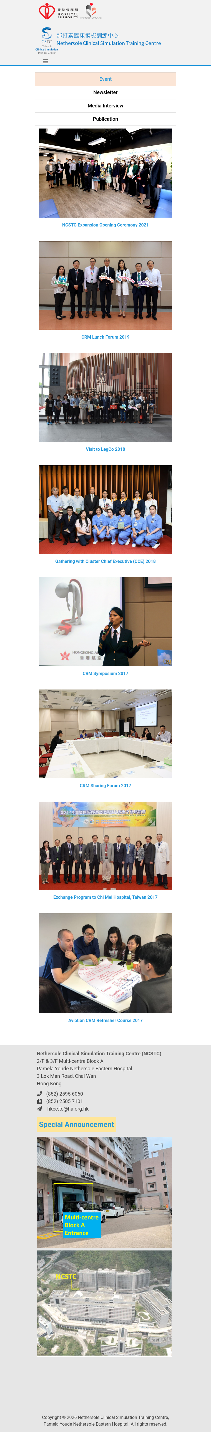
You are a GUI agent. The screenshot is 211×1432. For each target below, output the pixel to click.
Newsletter (105, 92)
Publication (105, 119)
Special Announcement (76, 1124)
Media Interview (105, 106)
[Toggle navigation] (41, 61)
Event (105, 79)
